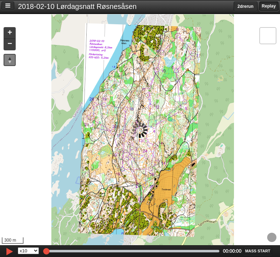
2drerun (246, 6)
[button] (9, 33)
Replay (269, 6)
